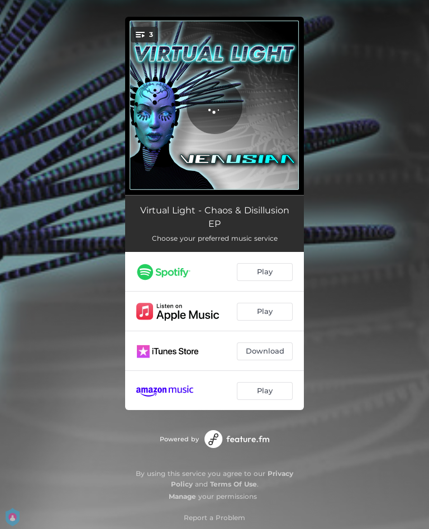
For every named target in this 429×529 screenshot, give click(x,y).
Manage (182, 496)
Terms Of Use (233, 484)
